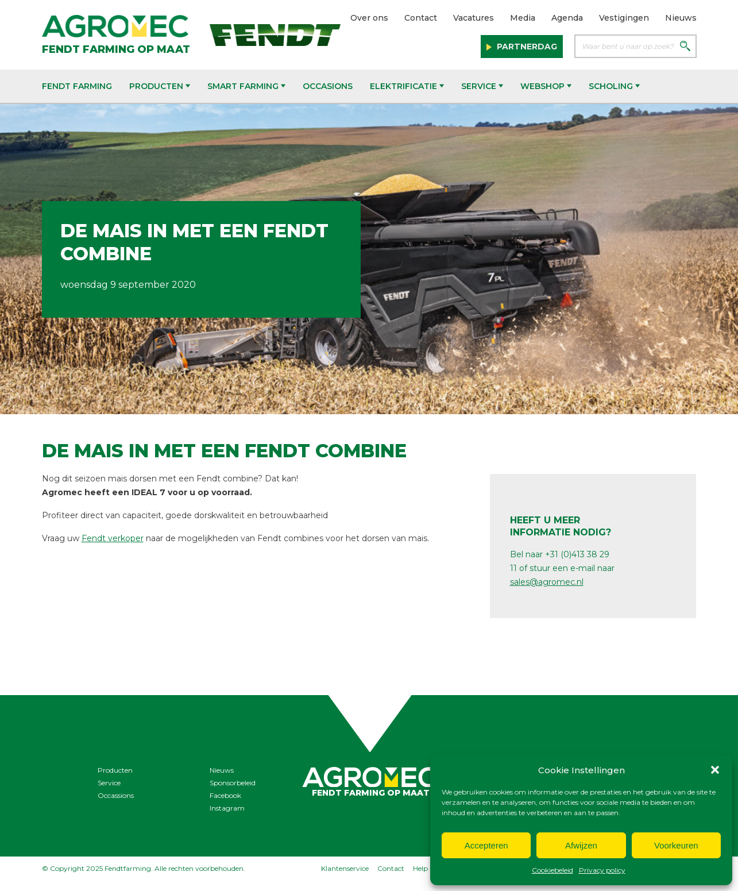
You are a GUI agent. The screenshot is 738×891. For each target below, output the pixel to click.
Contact (420, 18)
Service (482, 86)
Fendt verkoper (113, 538)
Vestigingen (624, 18)
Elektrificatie (407, 86)
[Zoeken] (685, 47)
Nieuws (681, 18)
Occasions (328, 86)
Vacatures (473, 18)
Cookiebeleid (552, 870)
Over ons (369, 18)
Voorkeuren (676, 845)
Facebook (225, 795)
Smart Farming (246, 86)
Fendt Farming (77, 86)
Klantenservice (345, 868)
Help (420, 868)
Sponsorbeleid (233, 782)
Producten (159, 86)
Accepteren (486, 845)
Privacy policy (602, 870)
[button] (715, 770)
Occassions (116, 795)
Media (522, 18)
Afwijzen (581, 845)
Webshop (545, 86)
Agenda (567, 18)
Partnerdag (525, 46)
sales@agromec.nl (547, 582)
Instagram (227, 808)
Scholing (614, 86)
